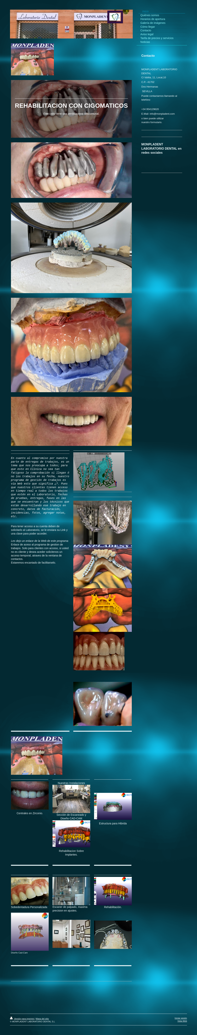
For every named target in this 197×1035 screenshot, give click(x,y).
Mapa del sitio (42, 1018)
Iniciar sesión (181, 1018)
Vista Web (182, 1021)
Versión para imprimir (22, 1018)
